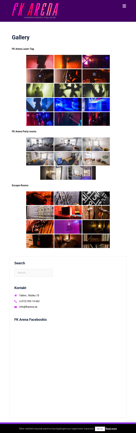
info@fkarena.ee (28, 306)
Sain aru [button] (100, 429)
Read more (111, 428)
